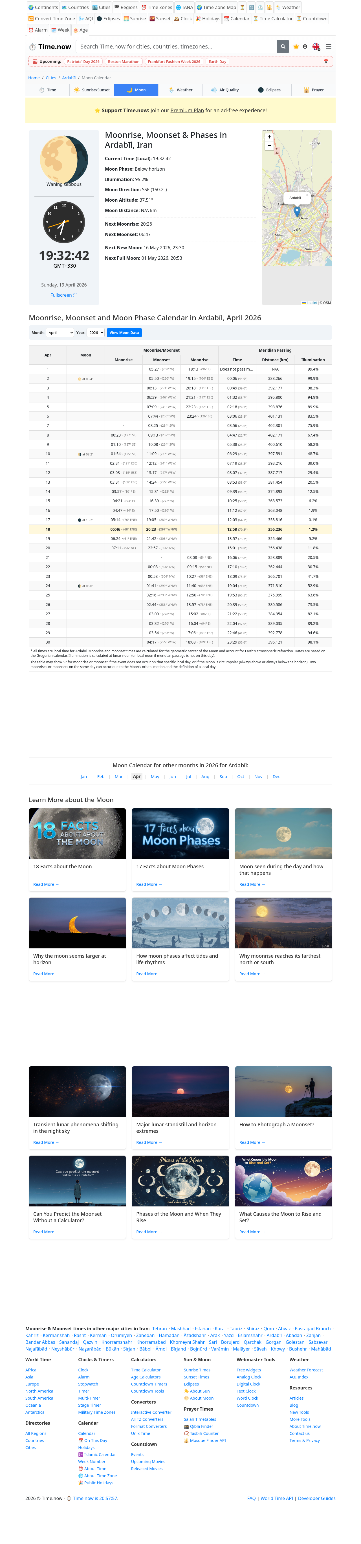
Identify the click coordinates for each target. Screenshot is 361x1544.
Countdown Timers (149, 1384)
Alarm (83, 1377)
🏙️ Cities (101, 7)
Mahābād (321, 1349)
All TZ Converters (147, 1419)
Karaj (220, 1328)
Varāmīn (220, 1349)
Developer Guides (317, 1498)
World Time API (277, 1498)
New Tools (299, 1412)
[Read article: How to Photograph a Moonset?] (283, 1091)
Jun (173, 776)
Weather (180, 89)
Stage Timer (89, 1405)
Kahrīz (32, 1335)
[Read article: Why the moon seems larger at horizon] (77, 923)
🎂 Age (80, 30)
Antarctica (35, 1412)
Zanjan (313, 1335)
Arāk (215, 1335)
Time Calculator (146, 1370)
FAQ (251, 1498)
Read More (46, 884)
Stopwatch (88, 1384)
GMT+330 (64, 265)
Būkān (112, 1349)
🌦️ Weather (288, 7)
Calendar (86, 1433)
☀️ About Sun (197, 1391)
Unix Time (140, 1433)
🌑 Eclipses (108, 19)
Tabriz (236, 1328)
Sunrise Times (197, 1370)
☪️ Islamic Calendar (97, 1454)
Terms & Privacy (305, 1440)
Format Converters (149, 1426)
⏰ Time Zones (156, 7)
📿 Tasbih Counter (201, 1433)
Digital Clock (248, 1384)
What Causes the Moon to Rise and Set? (280, 1217)
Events (137, 1454)
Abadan (294, 1335)
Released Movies (147, 1468)
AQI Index (299, 1377)
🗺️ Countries (75, 7)
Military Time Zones (96, 1412)
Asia (29, 1377)
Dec (276, 776)
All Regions (36, 1433)
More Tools (300, 1419)
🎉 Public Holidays (95, 1482)
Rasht (80, 1335)
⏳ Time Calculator (273, 19)
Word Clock (247, 1398)
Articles (297, 1398)
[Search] (283, 46)
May (155, 776)
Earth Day (217, 61)
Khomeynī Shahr (187, 1342)
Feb (101, 776)
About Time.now (305, 1426)
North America (39, 1391)
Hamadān (169, 1335)
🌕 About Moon (199, 1398)
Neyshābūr (62, 1349)
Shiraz (252, 1328)
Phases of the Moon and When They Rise (178, 1217)
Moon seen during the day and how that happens (281, 869)
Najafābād (36, 1349)
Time (47, 89)
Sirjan (129, 1349)
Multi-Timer (89, 1398)
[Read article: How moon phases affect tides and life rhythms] (180, 923)
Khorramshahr (117, 1342)
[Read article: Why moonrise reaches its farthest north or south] (283, 923)
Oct (240, 776)
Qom (268, 1328)
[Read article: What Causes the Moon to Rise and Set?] (283, 1181)
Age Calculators (146, 1377)
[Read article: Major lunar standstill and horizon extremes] (180, 1091)
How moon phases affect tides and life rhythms (177, 959)
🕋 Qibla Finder (198, 1426)
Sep (223, 776)
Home (34, 77)
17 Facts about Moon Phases (170, 866)
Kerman (98, 1335)
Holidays (86, 1447)
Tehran (159, 1328)
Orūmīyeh (121, 1335)
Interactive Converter (151, 1412)
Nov (258, 776)
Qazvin (90, 1342)
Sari (213, 1342)
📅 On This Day (92, 1440)
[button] (297, 212)
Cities (51, 77)
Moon (136, 89)
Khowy (278, 1349)
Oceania (33, 1405)
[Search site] (177, 46)
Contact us (300, 1433)
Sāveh (260, 1349)
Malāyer (241, 1349)
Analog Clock (249, 1377)
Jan (84, 776)
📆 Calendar (237, 19)
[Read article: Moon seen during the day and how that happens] (283, 833)
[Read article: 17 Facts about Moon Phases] (180, 833)
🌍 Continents (43, 7)
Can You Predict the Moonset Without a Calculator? (67, 1217)
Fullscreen (64, 295)
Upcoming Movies (148, 1461)
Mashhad (181, 1328)
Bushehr (298, 1349)
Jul (188, 776)
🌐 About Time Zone (97, 1475)
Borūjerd (230, 1342)
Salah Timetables (200, 1419)
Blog (294, 1405)
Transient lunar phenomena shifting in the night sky (75, 1127)
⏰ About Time (92, 1468)
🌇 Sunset (159, 19)
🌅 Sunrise (134, 19)
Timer (83, 1391)
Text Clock (246, 1391)
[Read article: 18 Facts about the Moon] (77, 833)
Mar (119, 776)
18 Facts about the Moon (62, 866)
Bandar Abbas (40, 1342)
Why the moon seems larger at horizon (69, 959)
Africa (30, 1370)
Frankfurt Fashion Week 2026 (174, 61)
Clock (83, 1370)
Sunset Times (196, 1377)
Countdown (248, 1405)
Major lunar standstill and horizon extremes (176, 1127)
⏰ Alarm (38, 30)
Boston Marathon (123, 61)
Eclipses (269, 89)
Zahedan (145, 1335)
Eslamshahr (250, 1335)
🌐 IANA (184, 7)
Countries (34, 1440)
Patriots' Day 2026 (83, 61)
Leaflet (309, 303)
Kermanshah (56, 1335)
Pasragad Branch (313, 1328)
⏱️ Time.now (49, 46)
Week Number (91, 1461)
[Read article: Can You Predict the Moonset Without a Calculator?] (77, 1181)
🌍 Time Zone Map (216, 7)
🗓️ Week (60, 30)
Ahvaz (284, 1328)
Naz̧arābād (90, 1349)
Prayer (313, 89)
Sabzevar (318, 1342)
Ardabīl (69, 77)
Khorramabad (151, 1342)
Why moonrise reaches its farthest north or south (280, 959)
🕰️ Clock (183, 19)
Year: (80, 332)
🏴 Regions (126, 7)
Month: (38, 332)
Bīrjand (178, 1349)
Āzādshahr (195, 1335)
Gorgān (273, 1342)
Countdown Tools (147, 1391)
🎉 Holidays (208, 19)
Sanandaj (69, 1342)
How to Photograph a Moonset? (276, 1124)
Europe (32, 1384)
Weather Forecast (306, 1370)
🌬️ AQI (85, 19)
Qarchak (252, 1342)
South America (39, 1398)
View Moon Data (124, 332)
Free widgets (249, 1370)
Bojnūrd (198, 1349)
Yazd (229, 1335)
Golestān (295, 1342)
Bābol (145, 1349)
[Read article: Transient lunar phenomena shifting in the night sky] (77, 1091)
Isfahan (203, 1328)
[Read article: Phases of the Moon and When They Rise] (180, 1181)
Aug (205, 776)
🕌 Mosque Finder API (205, 1440)
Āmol (161, 1349)
